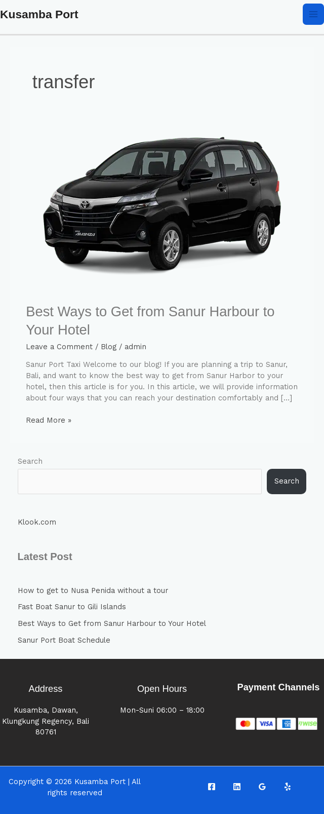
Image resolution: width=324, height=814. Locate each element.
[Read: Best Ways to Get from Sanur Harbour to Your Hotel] (162, 209)
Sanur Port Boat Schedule (64, 640)
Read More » (48, 420)
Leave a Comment (59, 346)
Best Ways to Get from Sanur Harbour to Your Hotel (112, 623)
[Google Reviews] (262, 786)
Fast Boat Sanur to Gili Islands (72, 606)
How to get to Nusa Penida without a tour (93, 590)
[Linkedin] (237, 786)
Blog (108, 346)
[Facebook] (211, 786)
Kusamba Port (39, 14)
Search (30, 461)
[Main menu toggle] (313, 14)
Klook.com (37, 522)
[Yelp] (287, 786)
